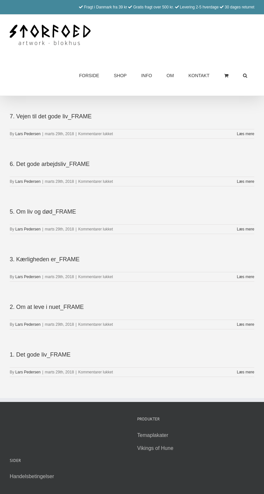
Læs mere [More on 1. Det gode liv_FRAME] (245, 372)
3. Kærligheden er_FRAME (45, 259)
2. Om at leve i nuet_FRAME (47, 307)
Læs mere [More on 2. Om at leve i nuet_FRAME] (245, 324)
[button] (245, 75)
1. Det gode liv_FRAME (40, 354)
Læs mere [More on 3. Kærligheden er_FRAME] (245, 277)
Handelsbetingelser (32, 476)
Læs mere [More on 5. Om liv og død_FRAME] (245, 229)
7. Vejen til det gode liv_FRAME (51, 116)
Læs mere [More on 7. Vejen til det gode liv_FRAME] (245, 134)
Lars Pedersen (27, 134)
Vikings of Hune (155, 448)
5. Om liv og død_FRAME (43, 211)
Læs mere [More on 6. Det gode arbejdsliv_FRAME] (245, 181)
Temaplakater (152, 435)
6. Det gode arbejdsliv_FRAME (50, 164)
